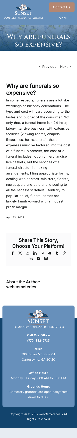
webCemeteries (49, 414)
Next (64, 66)
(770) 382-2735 (38, 340)
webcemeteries (21, 286)
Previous (49, 66)
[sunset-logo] (23, 6)
